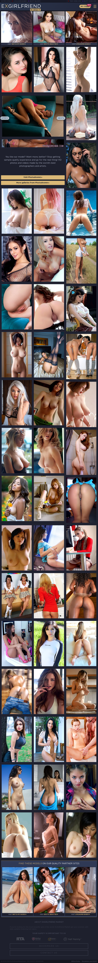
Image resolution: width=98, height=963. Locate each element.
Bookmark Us (49, 946)
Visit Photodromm (32, 177)
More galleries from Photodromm (32, 183)
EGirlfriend (21, 7)
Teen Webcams (75, 1)
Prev (5, 118)
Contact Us (49, 953)
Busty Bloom (35, 1)
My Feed (85, 6)
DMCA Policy (75, 961)
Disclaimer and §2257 (89, 961)
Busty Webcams (90, 1)
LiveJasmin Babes (20, 1)
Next (60, 118)
